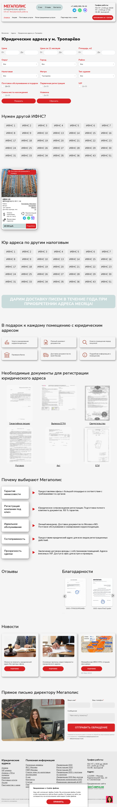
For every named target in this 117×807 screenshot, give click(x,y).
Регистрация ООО (64, 770)
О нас (40, 7)
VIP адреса (6, 773)
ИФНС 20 (58, 141)
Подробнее (31, 228)
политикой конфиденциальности (88, 740)
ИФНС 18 (26, 141)
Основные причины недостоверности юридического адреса (58, 666)
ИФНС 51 (106, 157)
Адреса (7, 17)
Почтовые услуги (26, 17)
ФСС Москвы (31, 770)
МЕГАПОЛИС (15, 6)
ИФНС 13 (58, 133)
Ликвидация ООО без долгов (69, 780)
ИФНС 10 (42, 133)
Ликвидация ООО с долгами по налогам (69, 776)
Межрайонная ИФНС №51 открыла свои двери (95, 666)
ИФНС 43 (90, 157)
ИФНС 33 (26, 157)
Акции (14, 17)
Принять (58, 802)
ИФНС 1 (11, 125)
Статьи (29, 785)
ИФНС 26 (42, 149)
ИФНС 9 (26, 133)
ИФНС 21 (74, 141)
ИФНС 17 (10, 141)
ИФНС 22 (90, 141)
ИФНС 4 (58, 125)
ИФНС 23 (106, 141)
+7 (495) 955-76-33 (79, 6)
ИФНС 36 (74, 157)
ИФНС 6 (90, 125)
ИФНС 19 (42, 141)
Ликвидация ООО (64, 768)
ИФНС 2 (26, 125)
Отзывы (48, 7)
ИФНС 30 (106, 149)
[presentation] (64, 599)
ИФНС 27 (58, 149)
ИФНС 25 (26, 149)
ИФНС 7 (106, 125)
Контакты (57, 7)
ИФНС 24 (10, 149)
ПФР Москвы (32, 773)
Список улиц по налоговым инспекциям (38, 776)
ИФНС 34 (42, 157)
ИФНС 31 (10, 157)
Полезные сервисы (34, 768)
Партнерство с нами (69, 17)
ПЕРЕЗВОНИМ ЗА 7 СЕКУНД (103, 18)
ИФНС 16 (106, 133)
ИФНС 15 (90, 133)
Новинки (6, 781)
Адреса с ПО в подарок (8, 777)
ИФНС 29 (90, 149)
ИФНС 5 (74, 125)
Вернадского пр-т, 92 (19, 202)
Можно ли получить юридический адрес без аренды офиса (18, 666)
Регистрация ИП (64, 773)
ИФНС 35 (58, 157)
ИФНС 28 (74, 149)
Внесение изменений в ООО (69, 783)
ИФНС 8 (11, 133)
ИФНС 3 (42, 125)
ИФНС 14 (74, 133)
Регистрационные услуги (45, 17)
